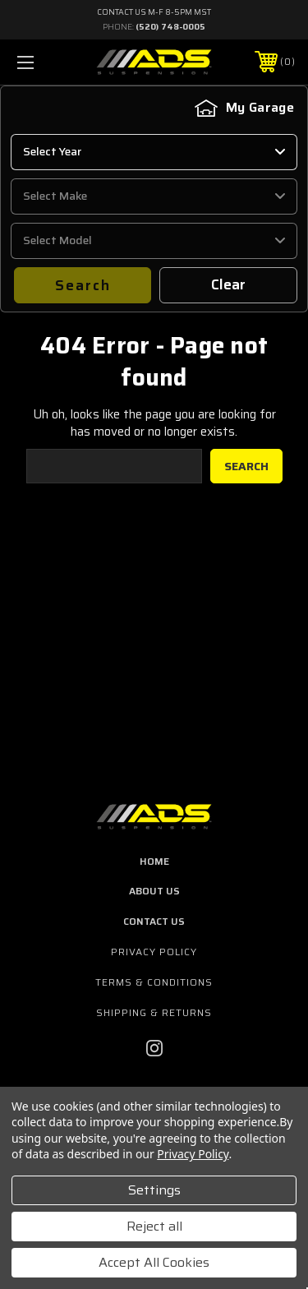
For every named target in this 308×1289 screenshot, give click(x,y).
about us (154, 891)
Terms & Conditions (154, 982)
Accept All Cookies (154, 1262)
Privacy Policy (154, 951)
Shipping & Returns (154, 1012)
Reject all (154, 1226)
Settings (154, 1190)
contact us (154, 921)
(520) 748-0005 (170, 27)
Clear (228, 284)
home (154, 861)
